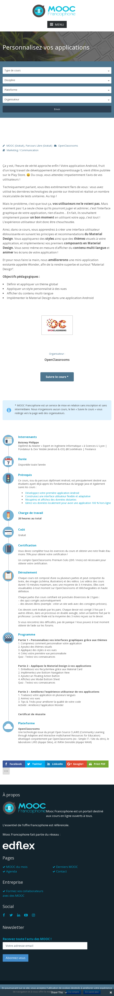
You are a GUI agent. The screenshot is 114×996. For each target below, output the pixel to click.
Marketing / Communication (22, 150)
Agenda (11, 871)
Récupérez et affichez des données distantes (50, 499)
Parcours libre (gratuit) (39, 145)
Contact (61, 871)
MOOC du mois (17, 867)
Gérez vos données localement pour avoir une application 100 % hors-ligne (68, 503)
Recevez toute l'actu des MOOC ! (27, 939)
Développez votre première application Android (52, 493)
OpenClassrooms (68, 145)
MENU (57, 24)
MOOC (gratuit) (15, 145)
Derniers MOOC (67, 867)
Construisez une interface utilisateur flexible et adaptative (58, 496)
